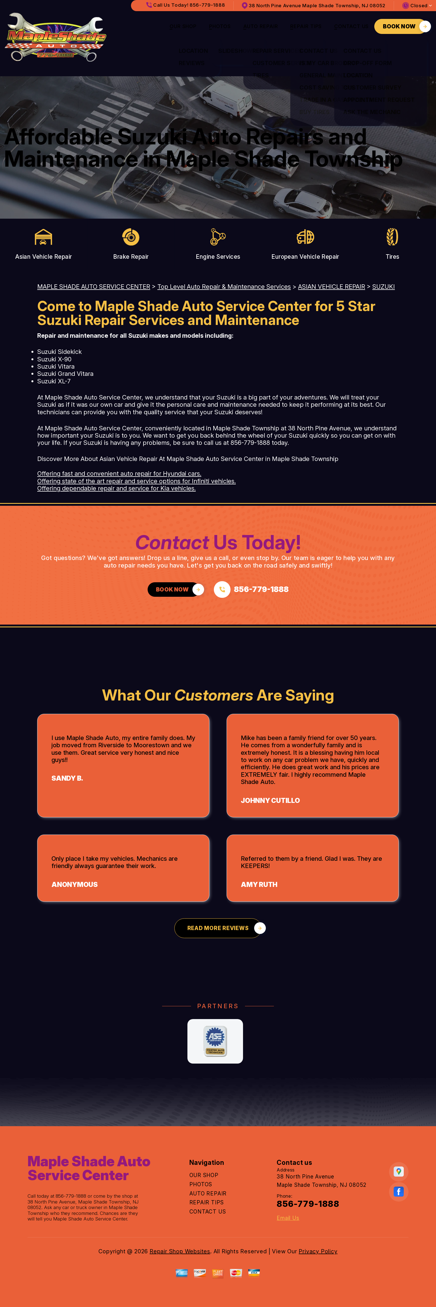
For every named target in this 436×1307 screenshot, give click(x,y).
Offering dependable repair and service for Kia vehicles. (116, 488)
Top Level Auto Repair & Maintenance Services (224, 286)
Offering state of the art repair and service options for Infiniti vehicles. (136, 481)
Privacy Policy (318, 1251)
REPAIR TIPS (306, 26)
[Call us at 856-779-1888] (251, 589)
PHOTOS (220, 26)
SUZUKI (383, 286)
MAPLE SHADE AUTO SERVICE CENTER (93, 286)
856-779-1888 (250, 442)
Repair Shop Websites (180, 1251)
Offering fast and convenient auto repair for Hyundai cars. (119, 473)
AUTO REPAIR (260, 26)
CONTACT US (351, 26)
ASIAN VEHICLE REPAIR (331, 286)
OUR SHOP (183, 26)
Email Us (288, 1218)
